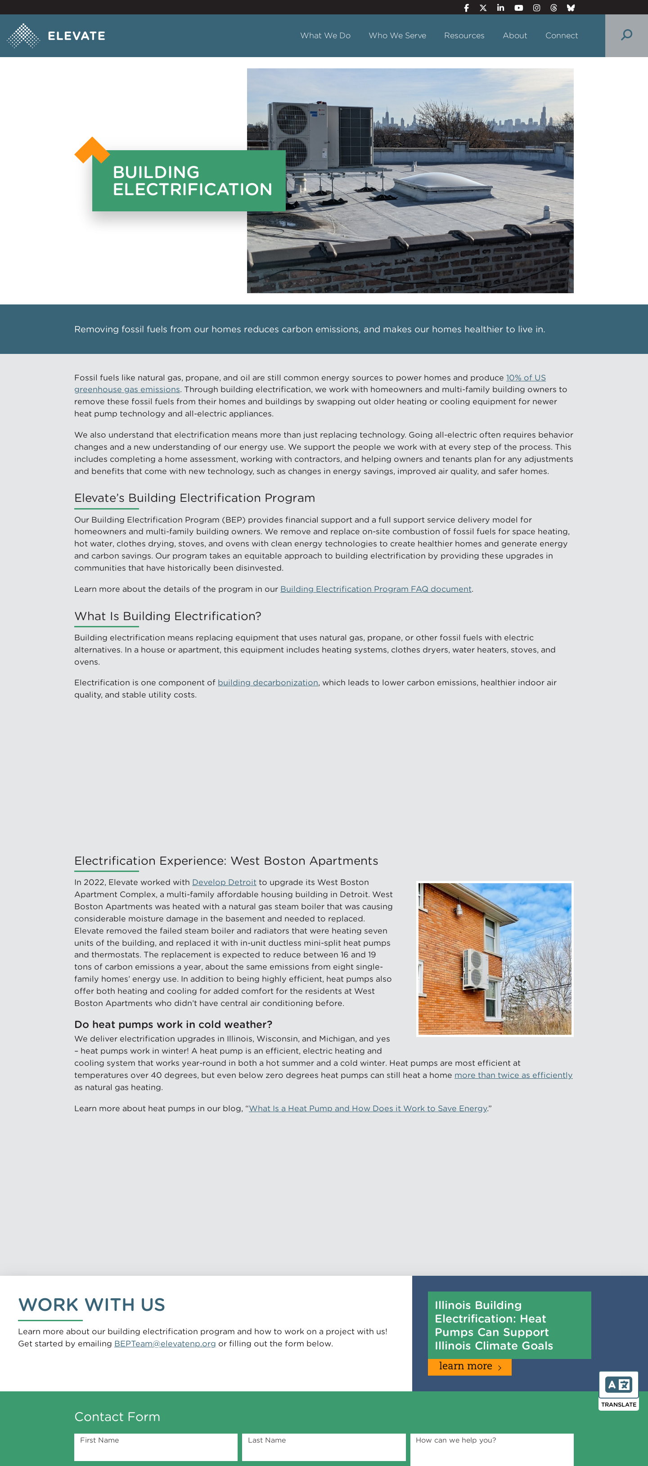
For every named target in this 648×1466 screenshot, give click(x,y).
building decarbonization (268, 682)
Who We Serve (397, 35)
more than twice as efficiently (513, 1075)
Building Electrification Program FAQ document (376, 589)
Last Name (267, 1440)
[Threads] (549, 8)
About (515, 35)
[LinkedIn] (497, 8)
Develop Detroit (224, 882)
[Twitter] (479, 8)
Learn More (465, 1367)
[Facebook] (462, 8)
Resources (464, 35)
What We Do (325, 35)
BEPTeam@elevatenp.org (165, 1343)
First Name (99, 1440)
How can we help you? (456, 1440)
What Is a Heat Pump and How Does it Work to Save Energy (368, 1108)
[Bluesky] (567, 8)
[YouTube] (514, 8)
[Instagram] (533, 8)
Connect (561, 35)
